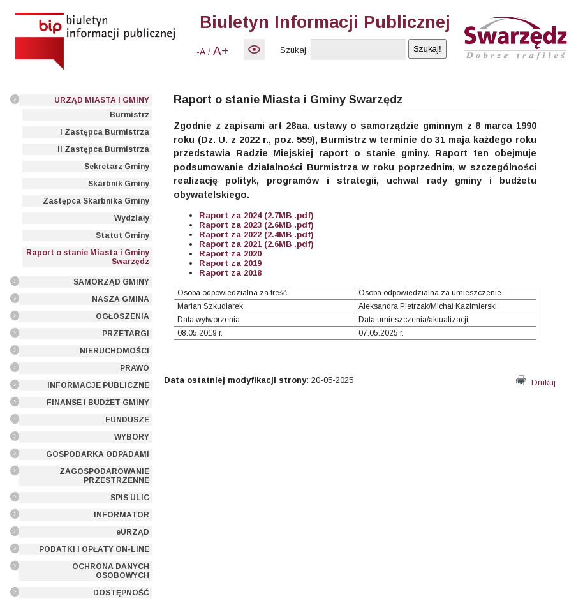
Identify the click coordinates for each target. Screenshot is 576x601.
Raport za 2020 (230, 253)
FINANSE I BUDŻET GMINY (98, 402)
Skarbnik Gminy (118, 183)
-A (200, 52)
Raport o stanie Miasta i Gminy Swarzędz (87, 257)
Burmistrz (129, 114)
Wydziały (131, 218)
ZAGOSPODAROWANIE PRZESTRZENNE (104, 476)
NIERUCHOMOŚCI (114, 350)
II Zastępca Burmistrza (103, 149)
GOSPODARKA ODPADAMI (97, 454)
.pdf (301, 225)
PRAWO (134, 368)
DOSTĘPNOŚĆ (121, 592)
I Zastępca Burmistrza (104, 132)
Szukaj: (294, 50)
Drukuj (536, 382)
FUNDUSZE (127, 419)
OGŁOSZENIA (122, 316)
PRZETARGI (125, 333)
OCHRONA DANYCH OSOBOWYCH (110, 571)
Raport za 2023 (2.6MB (245, 225)
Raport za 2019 (230, 263)
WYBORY (131, 437)
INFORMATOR (121, 514)
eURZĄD (132, 532)
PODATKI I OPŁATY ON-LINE (94, 549)
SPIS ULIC (129, 497)
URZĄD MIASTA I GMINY (101, 100)
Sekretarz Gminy (116, 166)
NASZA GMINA (120, 299)
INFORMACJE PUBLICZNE (98, 385)
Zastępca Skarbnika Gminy (96, 201)
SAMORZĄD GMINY (111, 282)
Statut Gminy (122, 235)
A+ (220, 50)
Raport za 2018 (230, 273)
